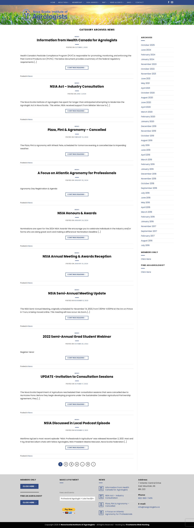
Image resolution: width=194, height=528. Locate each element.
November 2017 (148, 226)
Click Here (146, 259)
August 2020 (147, 97)
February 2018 (148, 216)
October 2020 (148, 92)
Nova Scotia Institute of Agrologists (78, 524)
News (77, 37)
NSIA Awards (92, 2)
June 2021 (145, 78)
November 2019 (148, 130)
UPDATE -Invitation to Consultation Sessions (77, 376)
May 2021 (145, 83)
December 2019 (148, 126)
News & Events (117, 2)
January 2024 (147, 59)
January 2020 (147, 121)
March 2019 (146, 159)
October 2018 (147, 183)
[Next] (93, 464)
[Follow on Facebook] (169, 2)
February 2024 (148, 54)
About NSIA (63, 2)
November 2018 (148, 178)
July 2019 (145, 145)
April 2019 (145, 154)
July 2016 (145, 245)
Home (52, 2)
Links (130, 2)
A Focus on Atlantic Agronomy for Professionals (77, 173)
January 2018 (147, 221)
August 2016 (146, 240)
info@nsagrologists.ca (149, 507)
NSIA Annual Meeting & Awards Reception (77, 256)
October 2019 (147, 135)
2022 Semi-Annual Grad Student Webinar (77, 336)
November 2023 (149, 64)
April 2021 (145, 88)
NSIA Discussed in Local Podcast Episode (77, 423)
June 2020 (146, 102)
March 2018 (146, 212)
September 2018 (149, 188)
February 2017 (148, 235)
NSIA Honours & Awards (77, 213)
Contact (139, 2)
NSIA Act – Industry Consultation (77, 86)
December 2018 (148, 173)
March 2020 (147, 111)
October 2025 (148, 45)
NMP (104, 2)
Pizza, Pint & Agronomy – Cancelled (77, 130)
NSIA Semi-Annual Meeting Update (77, 293)
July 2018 (145, 193)
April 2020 (146, 107)
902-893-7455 (145, 498)
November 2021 (148, 73)
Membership (78, 2)
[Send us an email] (172, 2)
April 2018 (145, 207)
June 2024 (146, 49)
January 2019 (147, 169)
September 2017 (149, 231)
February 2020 (148, 116)
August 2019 (146, 140)
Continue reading (76, 67)
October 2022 (148, 68)
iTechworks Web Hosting (137, 524)
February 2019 (148, 164)
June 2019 (145, 150)
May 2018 (145, 202)
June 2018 (145, 197)
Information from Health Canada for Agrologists (77, 40)
